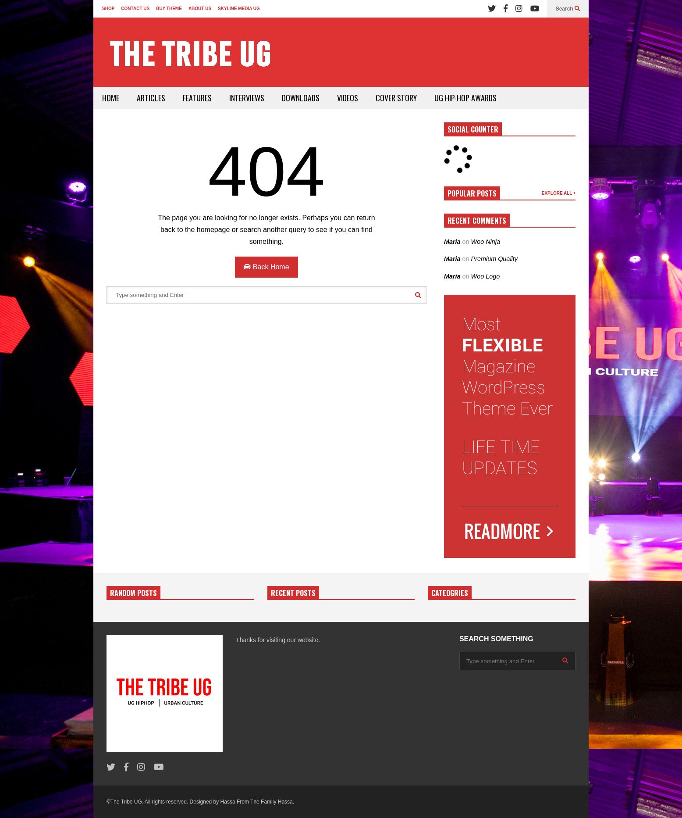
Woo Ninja (485, 241)
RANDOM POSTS (133, 593)
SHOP (108, 8)
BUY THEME (169, 8)
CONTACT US (135, 8)
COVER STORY (396, 98)
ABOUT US (199, 8)
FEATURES (197, 98)
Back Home (266, 267)
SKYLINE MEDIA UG (239, 8)
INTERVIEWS (246, 98)
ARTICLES (151, 98)
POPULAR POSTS (472, 193)
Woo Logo (485, 276)
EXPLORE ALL (558, 193)
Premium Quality (494, 258)
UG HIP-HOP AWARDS (465, 98)
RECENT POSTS (293, 593)
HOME (110, 98)
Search (568, 9)
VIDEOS (347, 98)
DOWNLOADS (301, 98)
